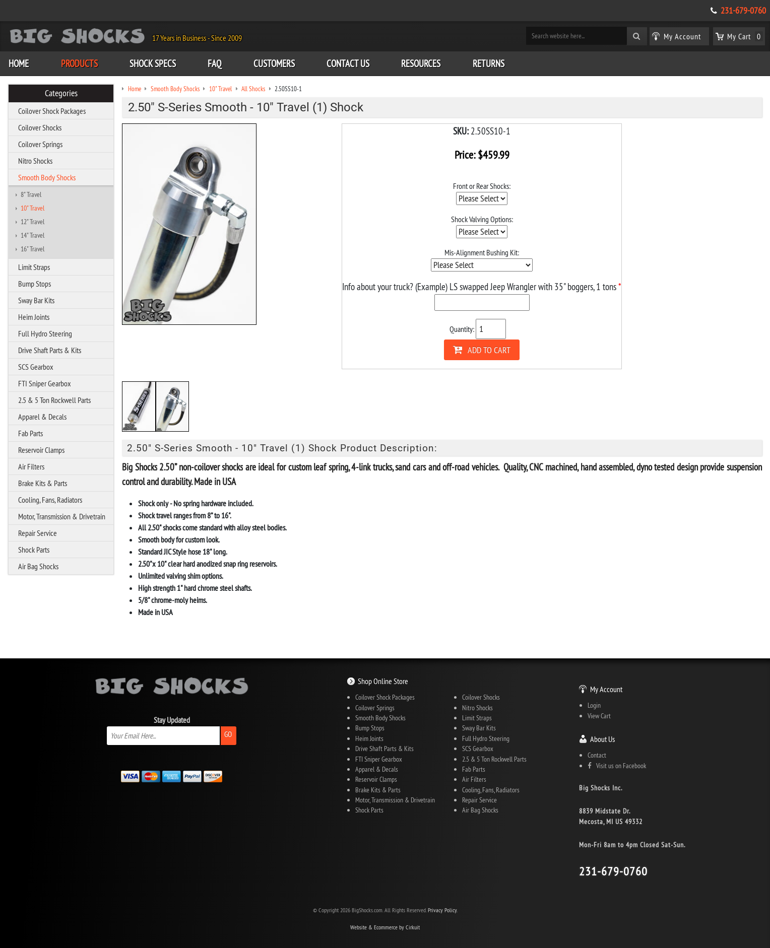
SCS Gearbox (35, 367)
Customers (274, 63)
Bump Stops (34, 284)
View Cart (599, 715)
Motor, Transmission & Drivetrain (61, 516)
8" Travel (31, 194)
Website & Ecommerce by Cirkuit (385, 927)
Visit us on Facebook (617, 765)
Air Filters (31, 466)
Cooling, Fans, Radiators (50, 500)
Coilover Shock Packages (52, 111)
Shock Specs (153, 63)
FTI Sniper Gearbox (44, 383)
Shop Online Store (383, 681)
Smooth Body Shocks (47, 177)
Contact (597, 755)
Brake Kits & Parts (42, 483)
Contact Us (348, 63)
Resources (420, 63)
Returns (488, 63)
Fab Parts (30, 433)
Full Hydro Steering (45, 333)
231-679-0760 (743, 10)
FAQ (214, 63)
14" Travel (32, 235)
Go (228, 734)
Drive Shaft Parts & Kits (49, 350)
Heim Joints (33, 317)
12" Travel (32, 221)
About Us (602, 739)
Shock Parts (33, 550)
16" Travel (32, 248)
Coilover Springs (40, 144)
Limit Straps (34, 267)
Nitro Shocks (35, 161)
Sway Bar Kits (36, 300)
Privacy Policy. (443, 910)
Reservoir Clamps (41, 450)
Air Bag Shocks (38, 566)
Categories (61, 93)
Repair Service (37, 533)
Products (79, 63)
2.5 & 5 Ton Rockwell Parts (54, 400)
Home (19, 63)
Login (594, 705)
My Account (606, 689)
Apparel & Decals (42, 417)
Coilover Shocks (39, 127)
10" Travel (32, 208)
